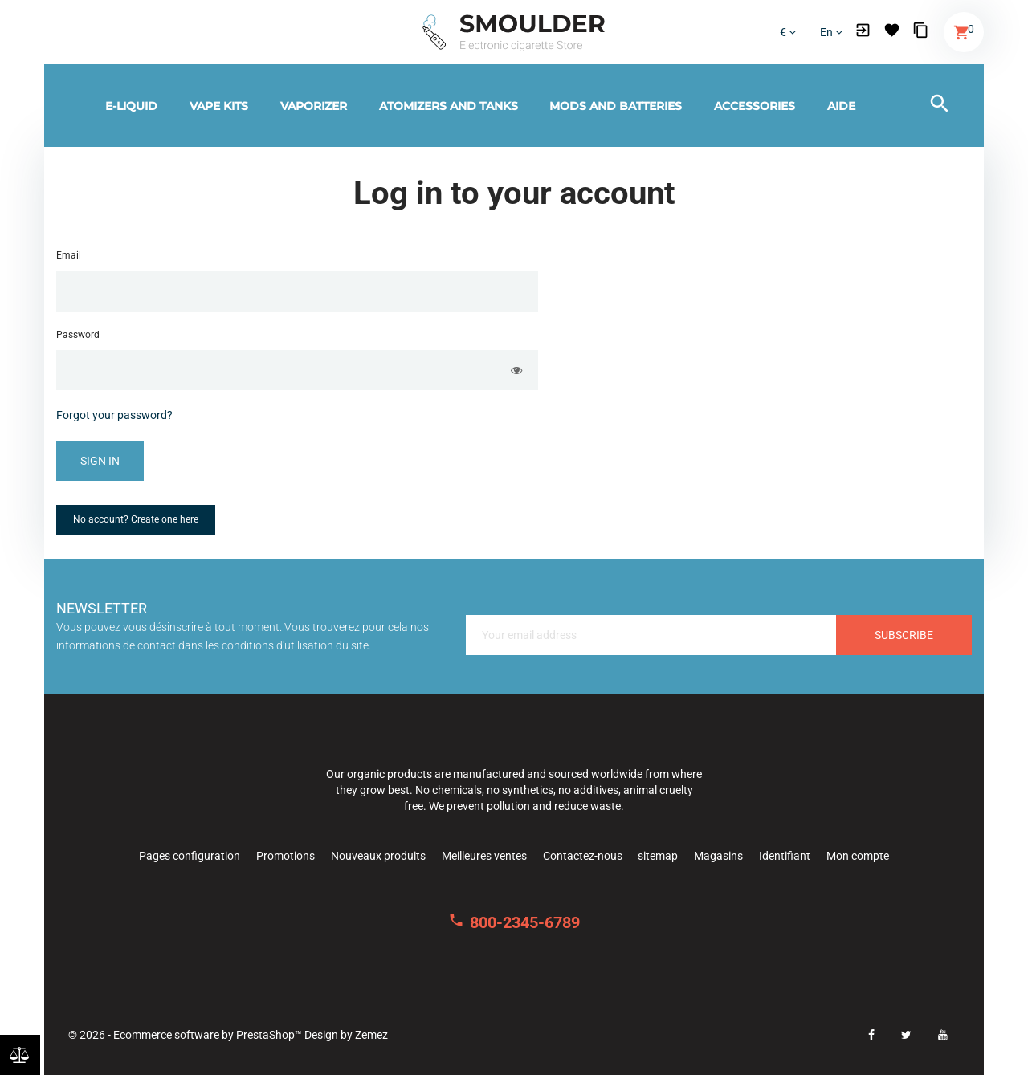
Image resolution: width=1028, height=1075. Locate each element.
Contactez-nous (582, 855)
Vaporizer (313, 106)
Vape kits (219, 106)
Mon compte (857, 855)
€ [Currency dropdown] (788, 32)
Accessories (754, 106)
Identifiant (784, 855)
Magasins (718, 855)
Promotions (285, 855)
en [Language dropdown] (831, 32)
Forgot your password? (114, 415)
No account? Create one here (135, 519)
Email (68, 255)
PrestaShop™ (270, 1034)
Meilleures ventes (484, 855)
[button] (863, 32)
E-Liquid (131, 106)
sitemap (658, 855)
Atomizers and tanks (448, 106)
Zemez (371, 1034)
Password (78, 334)
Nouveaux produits (378, 855)
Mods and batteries (615, 106)
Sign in (100, 460)
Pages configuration (189, 855)
